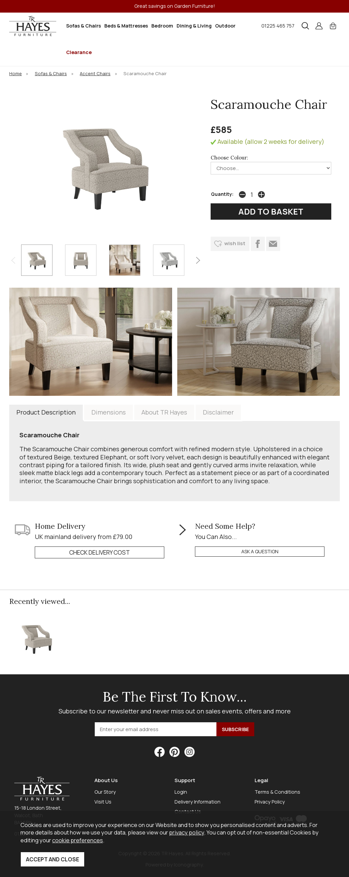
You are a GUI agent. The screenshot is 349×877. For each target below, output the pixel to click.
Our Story (105, 792)
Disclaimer (218, 412)
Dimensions (108, 412)
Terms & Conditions (277, 792)
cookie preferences (77, 840)
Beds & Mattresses (126, 25)
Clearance (79, 52)
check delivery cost (99, 552)
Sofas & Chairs (83, 25)
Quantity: (222, 194)
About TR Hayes (164, 412)
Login (180, 792)
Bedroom (162, 25)
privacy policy (186, 832)
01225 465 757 (277, 25)
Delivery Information (197, 801)
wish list (234, 243)
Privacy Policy (270, 801)
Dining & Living (194, 25)
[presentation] (13, 260)
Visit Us (102, 801)
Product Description (46, 412)
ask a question (259, 551)
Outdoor (225, 25)
